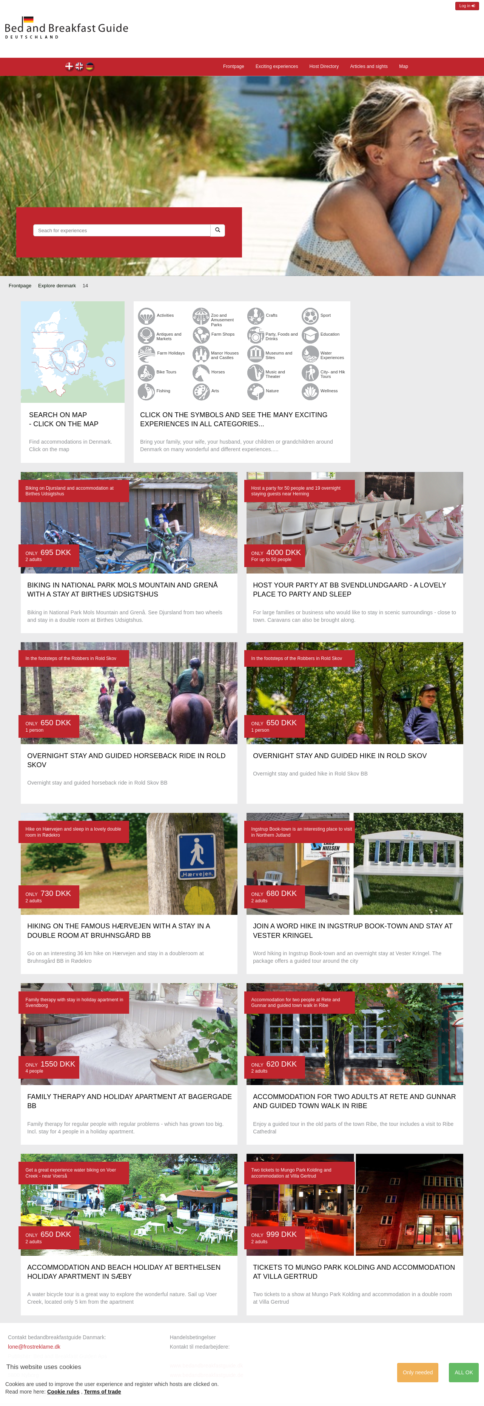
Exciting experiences (277, 66)
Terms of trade (102, 1392)
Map (403, 66)
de (90, 67)
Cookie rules (63, 1392)
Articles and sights (369, 66)
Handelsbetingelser (193, 1337)
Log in (467, 6)
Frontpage (233, 66)
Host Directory (324, 66)
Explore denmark (57, 285)
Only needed (418, 1372)
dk (70, 67)
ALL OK (464, 1372)
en (80, 67)
